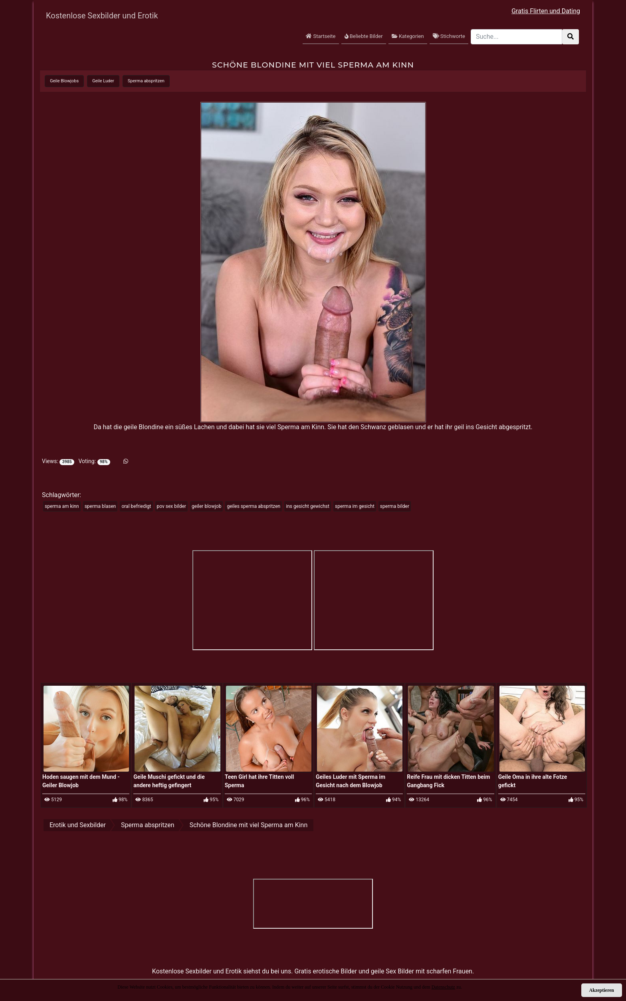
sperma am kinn (62, 506)
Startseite (320, 36)
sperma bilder (394, 506)
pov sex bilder (171, 506)
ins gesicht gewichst (307, 506)
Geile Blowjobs (64, 81)
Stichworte (449, 36)
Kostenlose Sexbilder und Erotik (102, 15)
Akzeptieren (601, 990)
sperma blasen (100, 506)
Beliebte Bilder (364, 36)
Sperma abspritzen (146, 81)
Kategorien (408, 36)
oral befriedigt (136, 506)
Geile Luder (103, 81)
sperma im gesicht (354, 506)
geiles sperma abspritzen (253, 506)
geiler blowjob (206, 506)
